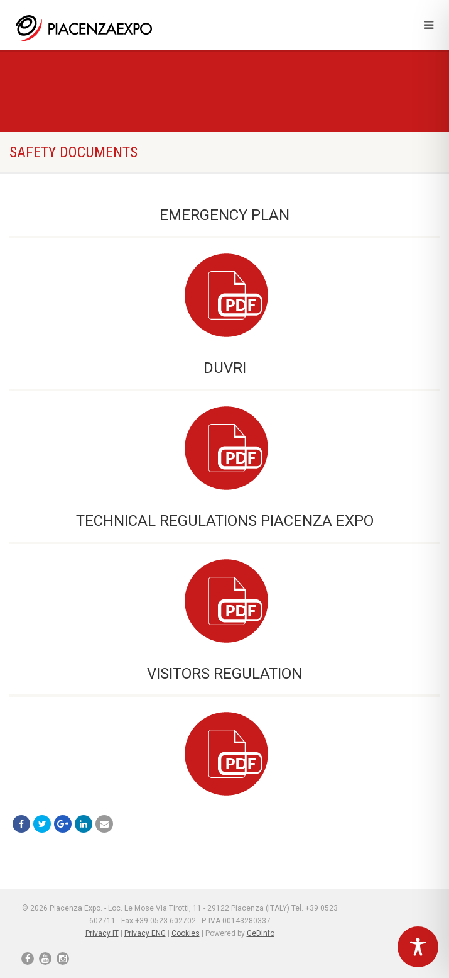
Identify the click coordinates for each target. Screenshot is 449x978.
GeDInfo (260, 933)
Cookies (185, 933)
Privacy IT (102, 933)
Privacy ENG (145, 933)
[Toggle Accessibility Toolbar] (418, 947)
